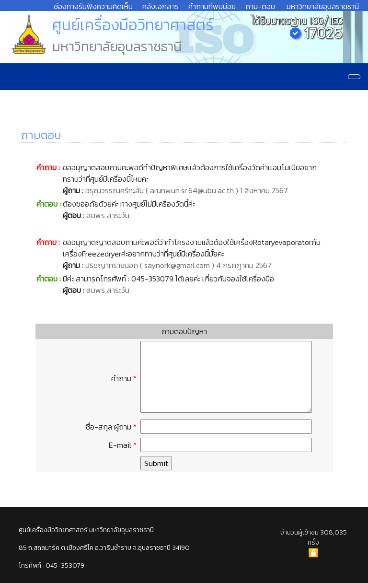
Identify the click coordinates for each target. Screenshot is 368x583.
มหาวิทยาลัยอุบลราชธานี (323, 6)
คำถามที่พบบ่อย (212, 6)
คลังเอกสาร (160, 6)
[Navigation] (354, 76)
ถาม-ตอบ (260, 6)
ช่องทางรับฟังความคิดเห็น (93, 6)
